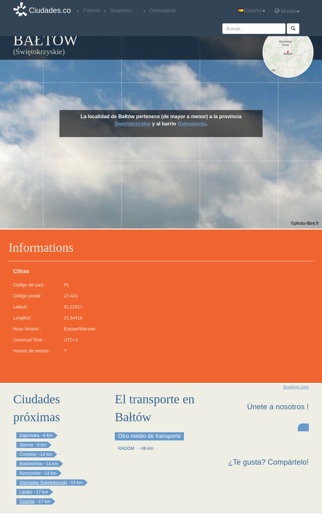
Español (251, 10)
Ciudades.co (50, 10)
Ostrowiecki (191, 123)
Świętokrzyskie (132, 123)
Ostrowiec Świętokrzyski (43, 482)
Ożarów (27, 501)
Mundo (287, 11)
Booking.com (296, 387)
